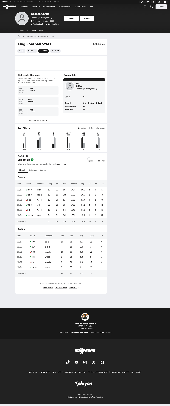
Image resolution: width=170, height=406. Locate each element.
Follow (87, 18)
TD (90, 183)
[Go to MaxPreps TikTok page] (68, 362)
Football (24, 6)
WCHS (39, 215)
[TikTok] (142, 1)
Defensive (33, 170)
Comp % (74, 183)
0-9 (28, 210)
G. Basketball (65, 6)
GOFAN (40, 2)
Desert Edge (31, 36)
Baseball (36, 6)
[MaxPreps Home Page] (19, 36)
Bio (27, 30)
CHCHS (39, 195)
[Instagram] (153, 1)
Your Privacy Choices (120, 372)
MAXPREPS (7, 2)
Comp (50, 183)
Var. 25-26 (31, 51)
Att (57, 183)
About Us (33, 372)
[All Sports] (91, 7)
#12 (52, 24)
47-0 (30, 190)
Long (92, 236)
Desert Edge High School (85, 319)
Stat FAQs (74, 288)
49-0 (30, 205)
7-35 (29, 200)
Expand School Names (96, 159)
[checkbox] (88, 158)
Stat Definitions (99, 44)
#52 (84, 109)
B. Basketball (49, 6)
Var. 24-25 (43, 51)
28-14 (30, 215)
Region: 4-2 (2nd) (95, 103)
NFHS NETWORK (52, 2)
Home (21, 30)
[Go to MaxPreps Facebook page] (102, 362)
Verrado (39, 200)
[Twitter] (159, 1)
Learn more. (61, 164)
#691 (85, 106)
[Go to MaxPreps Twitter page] (94, 362)
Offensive (22, 170)
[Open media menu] (151, 7)
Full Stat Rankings (38, 120)
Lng (102, 183)
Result (28, 183)
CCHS (39, 190)
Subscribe (56, 372)
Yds (64, 183)
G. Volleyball (80, 6)
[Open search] (145, 7)
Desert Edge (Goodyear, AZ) (41, 18)
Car (62, 236)
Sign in (161, 7)
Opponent (40, 183)
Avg (82, 183)
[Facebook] (165, 1)
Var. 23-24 (55, 51)
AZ (24, 36)
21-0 (30, 195)
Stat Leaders (48, 288)
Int (96, 183)
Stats (34, 30)
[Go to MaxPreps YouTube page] (76, 362)
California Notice (100, 372)
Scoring (43, 170)
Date (19, 183)
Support (136, 372)
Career (21, 51)
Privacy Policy (70, 372)
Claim (71, 18)
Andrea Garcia (40, 14)
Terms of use (84, 372)
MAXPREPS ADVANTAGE (24, 2)
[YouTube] (147, 1)
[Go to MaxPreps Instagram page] (85, 362)
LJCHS (39, 205)
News (41, 30)
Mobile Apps (44, 372)
